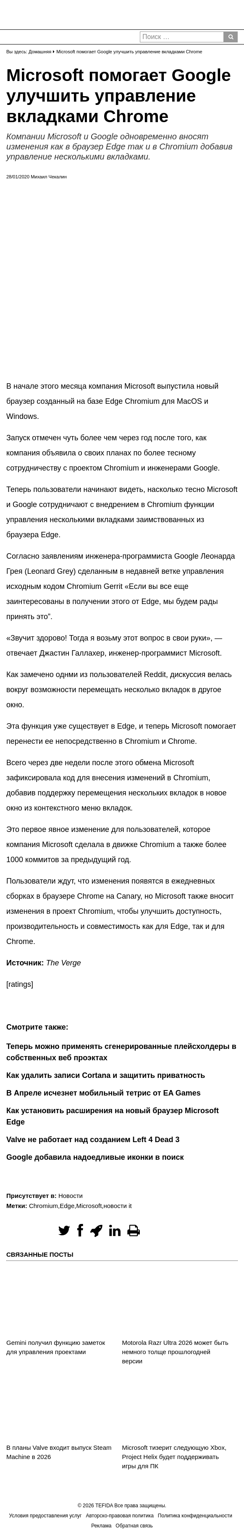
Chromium (43, 1205)
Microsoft (89, 1205)
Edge (67, 1205)
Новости (70, 1195)
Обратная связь (133, 1526)
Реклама (101, 1526)
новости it (117, 1205)
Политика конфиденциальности (195, 1516)
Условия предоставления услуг (45, 1516)
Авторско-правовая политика (119, 1516)
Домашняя (40, 51)
